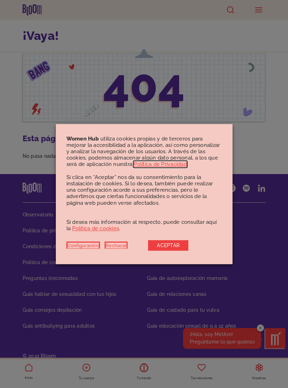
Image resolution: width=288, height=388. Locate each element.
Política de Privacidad (160, 164)
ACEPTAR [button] (168, 245)
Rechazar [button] (116, 245)
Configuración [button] (83, 245)
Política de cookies (95, 229)
